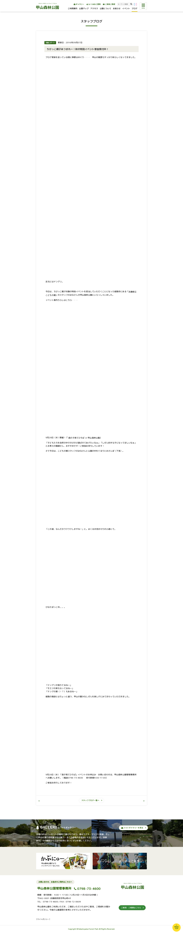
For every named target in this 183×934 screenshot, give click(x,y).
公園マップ (84, 8)
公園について (105, 8)
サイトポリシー (43, 919)
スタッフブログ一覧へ (90, 800)
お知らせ (117, 8)
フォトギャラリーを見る (132, 827)
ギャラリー (79, 4)
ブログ (134, 8)
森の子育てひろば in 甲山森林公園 (84, 437)
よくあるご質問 (94, 4)
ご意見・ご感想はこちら (131, 907)
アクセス (94, 8)
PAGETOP (176, 928)
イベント (126, 8)
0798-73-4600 (89, 888)
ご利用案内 (72, 8)
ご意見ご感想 (109, 4)
